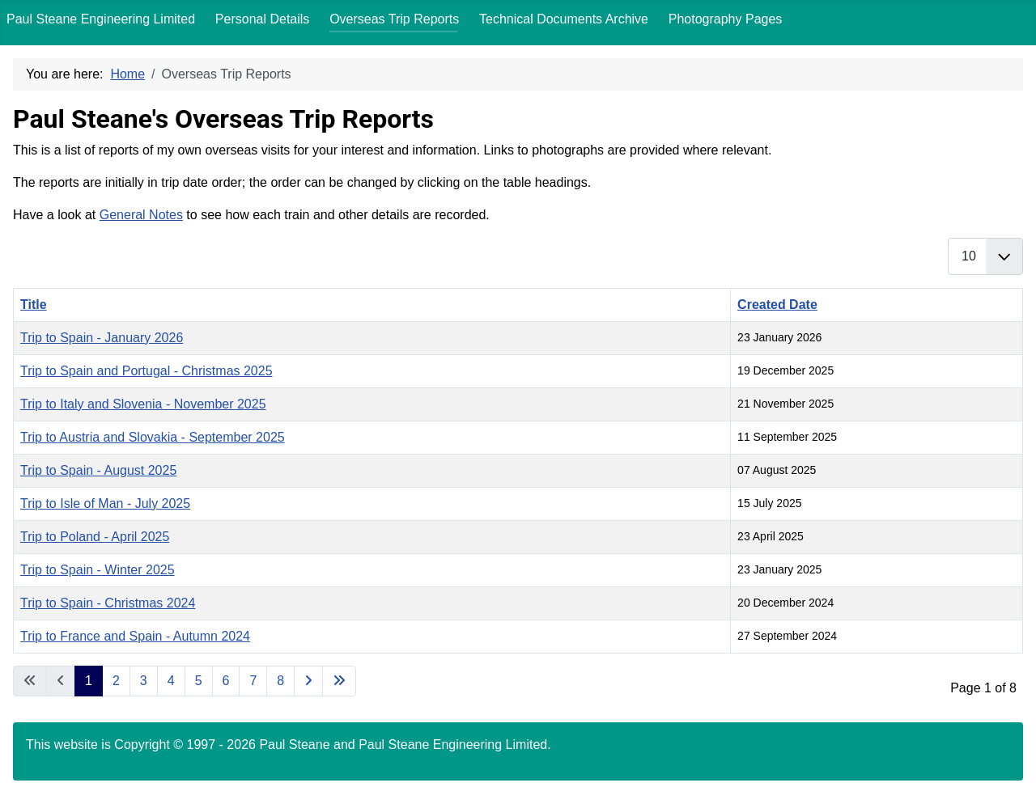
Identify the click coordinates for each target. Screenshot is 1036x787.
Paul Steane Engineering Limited (100, 19)
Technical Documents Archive (563, 19)
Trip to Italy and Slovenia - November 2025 (143, 404)
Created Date (777, 304)
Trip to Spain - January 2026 (101, 338)
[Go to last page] (339, 681)
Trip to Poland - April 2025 (94, 537)
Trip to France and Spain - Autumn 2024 (135, 636)
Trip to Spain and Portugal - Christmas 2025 (146, 371)
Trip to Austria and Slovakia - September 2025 (152, 437)
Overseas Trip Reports (394, 19)
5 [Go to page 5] (198, 681)
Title (33, 304)
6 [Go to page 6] (226, 681)
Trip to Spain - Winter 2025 (97, 570)
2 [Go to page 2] (116, 681)
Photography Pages (726, 19)
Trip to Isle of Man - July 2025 (105, 503)
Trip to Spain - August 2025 (98, 470)
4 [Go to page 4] (171, 681)
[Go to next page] (308, 681)
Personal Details (262, 19)
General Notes (141, 215)
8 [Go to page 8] (280, 681)
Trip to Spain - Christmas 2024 (107, 603)
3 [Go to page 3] (143, 681)
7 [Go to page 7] (253, 681)
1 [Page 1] (88, 681)
